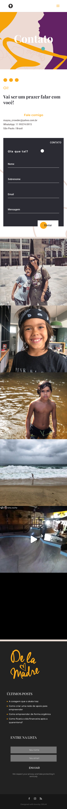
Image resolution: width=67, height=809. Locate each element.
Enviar (48, 225)
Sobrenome (14, 179)
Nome (11, 164)
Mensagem (14, 209)
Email (11, 194)
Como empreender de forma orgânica (30, 714)
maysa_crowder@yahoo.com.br (20, 120)
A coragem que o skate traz (23, 701)
